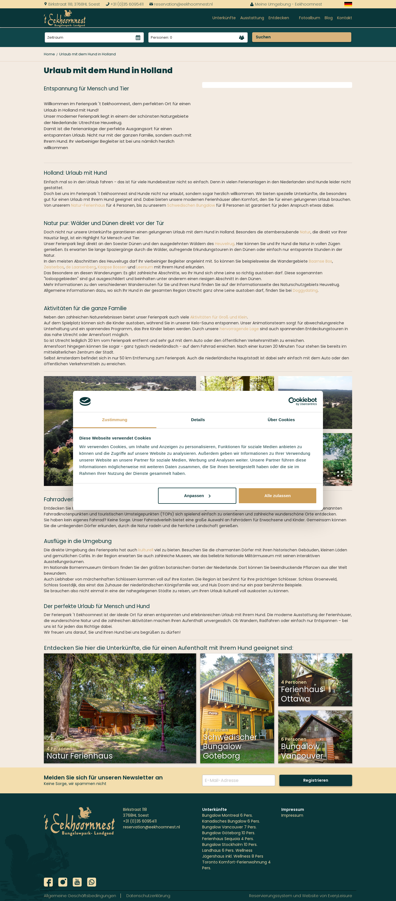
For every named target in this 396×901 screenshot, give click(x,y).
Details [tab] (198, 419)
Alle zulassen (277, 495)
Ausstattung (252, 18)
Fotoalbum (309, 18)
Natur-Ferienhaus (88, 205)
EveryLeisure (340, 895)
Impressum (292, 815)
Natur (305, 232)
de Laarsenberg (81, 267)
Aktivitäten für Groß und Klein (218, 317)
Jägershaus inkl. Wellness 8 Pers (232, 856)
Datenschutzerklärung (148, 895)
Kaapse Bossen (112, 267)
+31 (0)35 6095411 (125, 4)
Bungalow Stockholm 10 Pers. (229, 844)
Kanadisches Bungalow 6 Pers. (231, 821)
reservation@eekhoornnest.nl (181, 4)
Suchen (263, 37)
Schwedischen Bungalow (191, 205)
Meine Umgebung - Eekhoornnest (286, 4)
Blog (329, 18)
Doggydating (305, 290)
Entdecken (279, 18)
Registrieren (315, 780)
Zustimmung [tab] (114, 419)
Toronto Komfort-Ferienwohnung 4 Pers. (236, 865)
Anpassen (197, 495)
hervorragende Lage (239, 329)
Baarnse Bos (320, 261)
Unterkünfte (224, 18)
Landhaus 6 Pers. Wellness (227, 850)
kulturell (145, 550)
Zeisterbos (54, 267)
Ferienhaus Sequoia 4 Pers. (228, 838)
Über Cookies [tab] (281, 419)
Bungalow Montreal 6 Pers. (227, 815)
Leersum (144, 267)
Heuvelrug (224, 243)
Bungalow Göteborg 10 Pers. (228, 833)
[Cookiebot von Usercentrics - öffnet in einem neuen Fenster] (292, 401)
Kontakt (344, 18)
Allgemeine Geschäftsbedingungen (80, 895)
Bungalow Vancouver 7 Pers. (229, 827)
